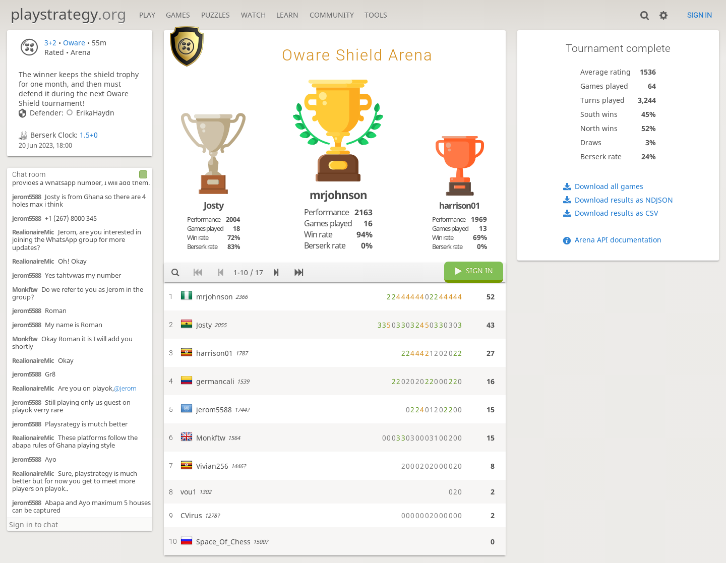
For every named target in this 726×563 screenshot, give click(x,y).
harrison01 (459, 205)
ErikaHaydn (89, 112)
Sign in (699, 15)
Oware (74, 42)
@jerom (125, 388)
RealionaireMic (33, 232)
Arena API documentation (618, 239)
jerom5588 (26, 197)
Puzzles (215, 15)
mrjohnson (338, 195)
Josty (213, 205)
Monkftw (24, 289)
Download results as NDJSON (624, 200)
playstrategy (68, 14)
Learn (287, 15)
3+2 (50, 42)
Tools (376, 15)
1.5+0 (89, 135)
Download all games (609, 186)
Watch (253, 15)
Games (178, 15)
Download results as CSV (616, 213)
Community (332, 15)
